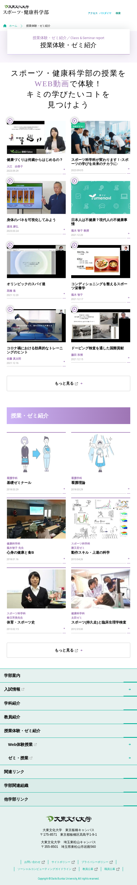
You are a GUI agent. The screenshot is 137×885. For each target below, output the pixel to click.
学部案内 (12, 675)
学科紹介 (12, 703)
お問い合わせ (34, 862)
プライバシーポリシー (97, 862)
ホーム (13, 25)
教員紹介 (12, 717)
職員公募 (111, 869)
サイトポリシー (63, 862)
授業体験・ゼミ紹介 (22, 730)
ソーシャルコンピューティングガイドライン (47, 869)
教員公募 (90, 869)
